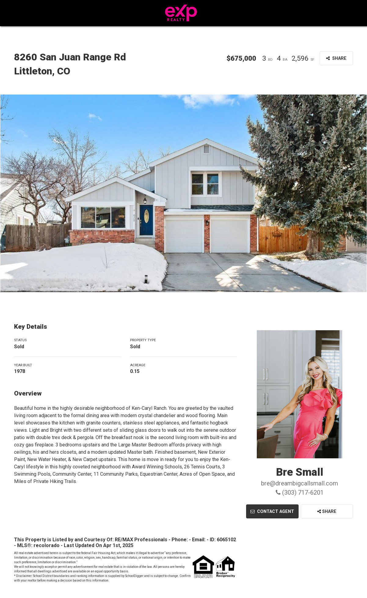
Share (326, 511)
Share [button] (336, 58)
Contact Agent (272, 511)
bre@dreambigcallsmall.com (299, 483)
